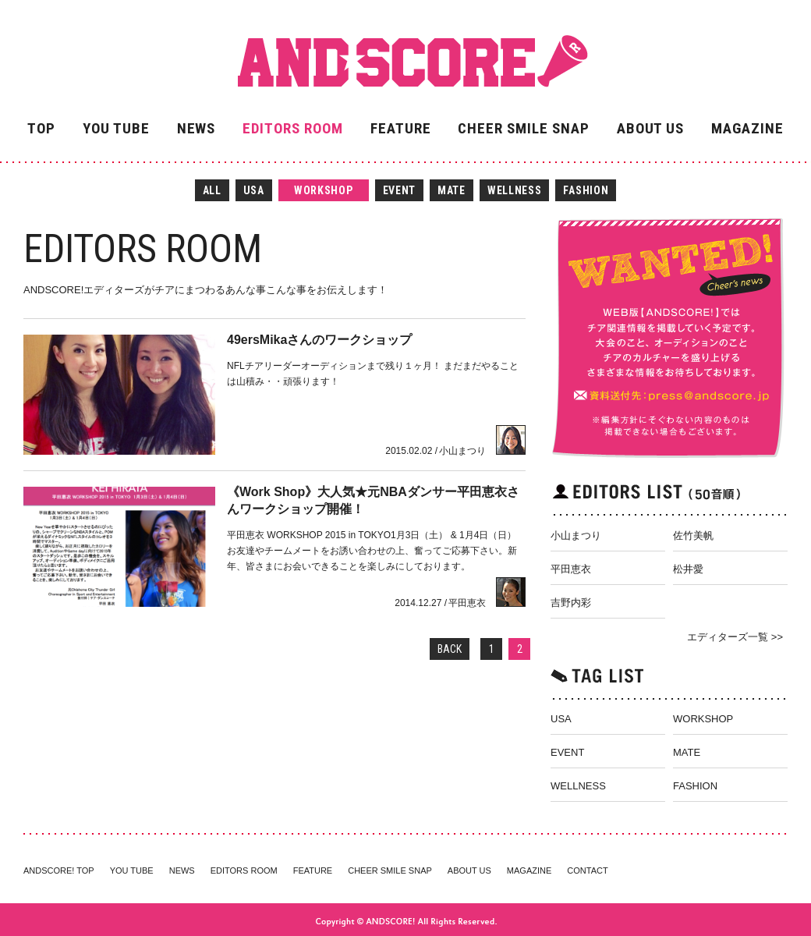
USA (253, 190)
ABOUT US (651, 128)
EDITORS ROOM (292, 128)
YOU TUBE (116, 128)
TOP (41, 128)
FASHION (585, 190)
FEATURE (400, 128)
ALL (212, 190)
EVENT (399, 190)
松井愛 (688, 569)
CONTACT (587, 870)
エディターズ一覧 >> (735, 637)
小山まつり (576, 535)
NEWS (196, 128)
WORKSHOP (323, 190)
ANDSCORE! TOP (58, 870)
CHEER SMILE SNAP (523, 128)
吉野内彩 (571, 602)
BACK (449, 649)
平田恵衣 (571, 569)
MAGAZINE (747, 128)
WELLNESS (514, 190)
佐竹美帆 (693, 535)
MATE (451, 190)
